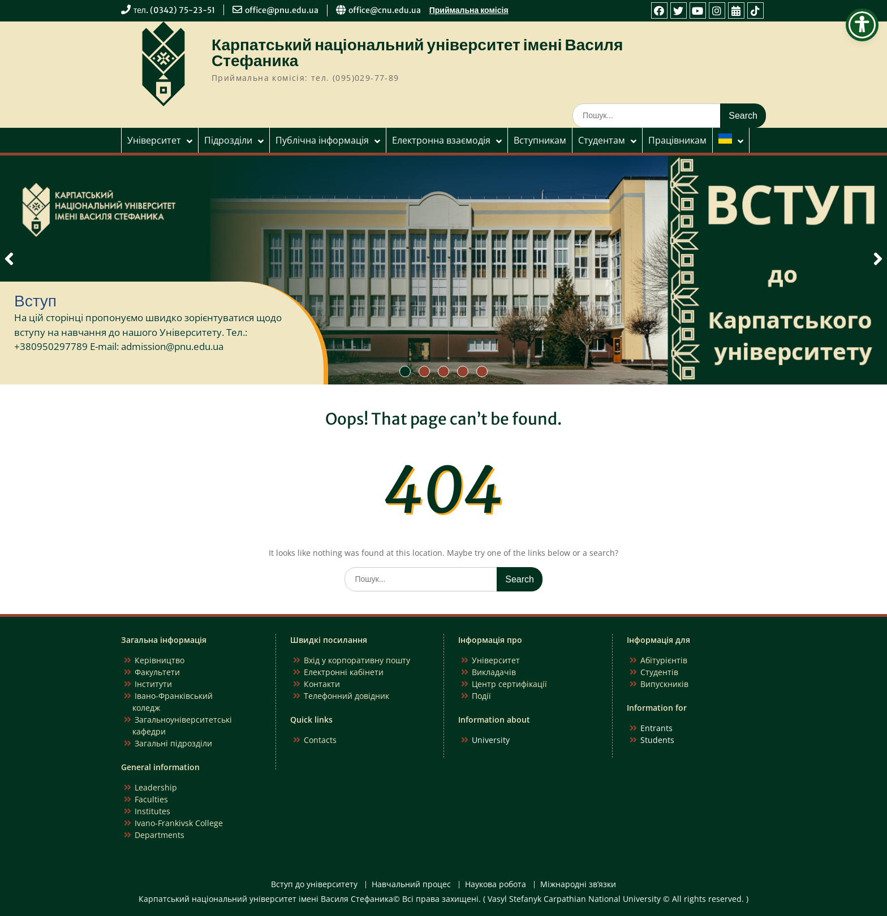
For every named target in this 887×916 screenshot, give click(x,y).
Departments (159, 834)
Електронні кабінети (344, 672)
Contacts (320, 739)
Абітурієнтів (663, 660)
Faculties (151, 799)
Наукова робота (495, 884)
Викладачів (494, 672)
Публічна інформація (322, 140)
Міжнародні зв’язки (578, 884)
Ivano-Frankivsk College (179, 823)
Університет (154, 140)
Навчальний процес (411, 884)
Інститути (153, 684)
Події (481, 695)
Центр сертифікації (509, 684)
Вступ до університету (314, 884)
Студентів (659, 672)
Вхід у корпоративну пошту (357, 660)
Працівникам (677, 140)
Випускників (664, 684)
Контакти (322, 684)
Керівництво (159, 660)
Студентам (601, 140)
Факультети (157, 672)
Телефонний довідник (346, 695)
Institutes (152, 811)
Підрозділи (228, 140)
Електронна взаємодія (441, 140)
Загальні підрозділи (173, 743)
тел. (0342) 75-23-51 (174, 10)
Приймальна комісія (469, 10)
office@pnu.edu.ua (281, 10)
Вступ (35, 301)
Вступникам (540, 140)
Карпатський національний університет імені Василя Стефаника (417, 52)
